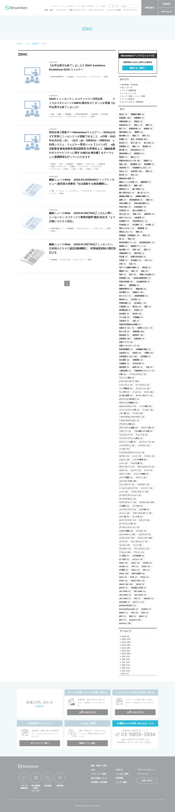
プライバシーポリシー (146, 769)
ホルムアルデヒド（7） (128, 406)
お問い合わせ (166, 11)
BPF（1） (123, 616)
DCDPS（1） (146, 609)
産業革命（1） (149, 214)
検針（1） (135, 271)
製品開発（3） (136, 164)
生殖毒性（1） (124, 221)
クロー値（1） (124, 516)
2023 (124, 645)
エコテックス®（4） (127, 538)
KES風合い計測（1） (139, 587)
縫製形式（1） (124, 189)
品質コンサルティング (77, 10)
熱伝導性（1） (124, 249)
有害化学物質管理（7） (142, 278)
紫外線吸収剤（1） (136, 200)
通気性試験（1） (125, 153)
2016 (123, 665)
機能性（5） (124, 271)
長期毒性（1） (124, 146)
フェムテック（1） (126, 434)
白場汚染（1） (124, 210)
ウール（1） (123, 541)
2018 (123, 659)
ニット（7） (137, 456)
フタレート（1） (125, 431)
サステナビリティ (130, 10)
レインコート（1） (126, 385)
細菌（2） (123, 200)
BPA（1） (123, 620)
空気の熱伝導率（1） (142, 203)
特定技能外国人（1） (147, 242)
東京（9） (133, 274)
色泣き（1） (123, 171)
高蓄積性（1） (139, 118)
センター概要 (100, 6)
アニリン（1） (139, 552)
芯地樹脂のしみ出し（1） (141, 167)
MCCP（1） (123, 587)
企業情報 (59, 785)
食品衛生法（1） (125, 125)
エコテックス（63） (145, 538)
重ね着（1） (123, 150)
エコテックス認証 (98, 774)
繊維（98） (138, 185)
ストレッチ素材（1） (141, 474)
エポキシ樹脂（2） (126, 531)
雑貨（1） (136, 135)
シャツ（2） (124, 491)
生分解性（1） (137, 224)
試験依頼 (166, 4)
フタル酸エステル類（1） (143, 431)
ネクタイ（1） (124, 456)
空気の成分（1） (125, 207)
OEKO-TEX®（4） (138, 580)
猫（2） (122, 239)
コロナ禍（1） (144, 509)
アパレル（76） (125, 552)
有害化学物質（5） (126, 281)
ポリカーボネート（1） (144, 395)
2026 (124, 636)
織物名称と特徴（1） (127, 178)
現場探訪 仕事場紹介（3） (129, 235)
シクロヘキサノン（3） (140, 491)
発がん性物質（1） (139, 210)
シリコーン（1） (147, 488)
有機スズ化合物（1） (147, 274)
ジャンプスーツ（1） (127, 484)
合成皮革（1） (124, 353)
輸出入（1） (135, 157)
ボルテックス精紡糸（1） (128, 402)
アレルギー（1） (125, 548)
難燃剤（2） (139, 132)
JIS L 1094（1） (140, 595)
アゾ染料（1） (124, 555)
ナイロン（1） (149, 456)
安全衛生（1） (124, 313)
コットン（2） (124, 513)
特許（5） (132, 239)
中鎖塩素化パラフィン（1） (144, 370)
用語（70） (137, 214)
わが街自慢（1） (138, 555)
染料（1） (123, 274)
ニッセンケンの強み (113, 10)
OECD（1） (140, 584)
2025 (124, 639)
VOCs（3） (135, 563)
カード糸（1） (137, 516)
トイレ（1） (123, 463)
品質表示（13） (138, 335)
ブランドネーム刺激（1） (128, 427)
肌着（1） (149, 171)
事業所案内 (149, 7)
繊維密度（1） (146, 182)
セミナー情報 (80, 6)
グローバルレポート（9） (142, 513)
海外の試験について (99, 778)
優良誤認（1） (124, 367)
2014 (124, 671)
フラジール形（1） (148, 427)
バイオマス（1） (144, 445)
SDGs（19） (124, 573)
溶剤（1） (147, 249)
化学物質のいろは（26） (128, 356)
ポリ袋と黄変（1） (126, 395)
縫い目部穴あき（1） (127, 192)
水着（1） (123, 264)
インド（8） (137, 545)
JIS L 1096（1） (125, 595)
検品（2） (145, 271)
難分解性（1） (124, 135)
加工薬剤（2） (124, 360)
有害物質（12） (125, 278)
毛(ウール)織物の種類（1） (129, 267)
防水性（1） (123, 143)
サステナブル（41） (147, 502)
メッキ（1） (136, 392)
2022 (124, 648)
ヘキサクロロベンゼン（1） (129, 420)
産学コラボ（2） (125, 217)
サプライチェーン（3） (128, 502)
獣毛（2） (147, 235)
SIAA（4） (135, 570)
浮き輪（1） (123, 256)
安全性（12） (137, 313)
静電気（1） (148, 128)
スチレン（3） (141, 477)
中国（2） (123, 374)
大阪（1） (136, 321)
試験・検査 (49, 10)
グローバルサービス (95, 10)
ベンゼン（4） (148, 410)
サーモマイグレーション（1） (130, 495)
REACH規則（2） (138, 573)
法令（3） (148, 260)
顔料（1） (149, 125)
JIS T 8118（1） (125, 591)
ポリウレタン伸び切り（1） (129, 399)
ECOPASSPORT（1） (127, 605)
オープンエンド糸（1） (128, 523)
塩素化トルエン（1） (145, 328)
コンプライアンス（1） (128, 509)
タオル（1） (123, 470)
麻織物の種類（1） (138, 114)
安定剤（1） (138, 310)
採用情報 (90, 6)
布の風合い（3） (140, 303)
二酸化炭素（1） (125, 370)
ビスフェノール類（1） (128, 442)
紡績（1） (149, 200)
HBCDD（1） (149, 598)
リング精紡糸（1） (126, 388)
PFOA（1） (145, 577)
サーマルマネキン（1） (128, 499)
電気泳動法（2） (125, 132)
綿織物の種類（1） (126, 196)
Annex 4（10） (125, 623)
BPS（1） (145, 612)
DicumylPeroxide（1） (129, 609)
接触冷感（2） (141, 289)
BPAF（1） (143, 616)
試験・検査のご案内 (99, 765)
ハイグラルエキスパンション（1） (132, 452)
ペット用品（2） (146, 406)
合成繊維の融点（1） (143, 349)
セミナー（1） (136, 470)
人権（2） (149, 367)
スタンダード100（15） (128, 481)
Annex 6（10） (135, 620)
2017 (123, 662)
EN (113, 6)
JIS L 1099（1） (140, 591)
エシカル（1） (141, 531)
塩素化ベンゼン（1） (127, 328)
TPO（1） (135, 566)
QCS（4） (123, 577)
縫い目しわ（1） (143, 192)
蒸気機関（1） (149, 164)
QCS (93, 769)
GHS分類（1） (124, 602)
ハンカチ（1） (124, 449)
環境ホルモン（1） (126, 232)
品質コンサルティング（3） (129, 345)
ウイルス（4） (125, 545)
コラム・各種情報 (66, 6)
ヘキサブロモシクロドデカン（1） (132, 417)
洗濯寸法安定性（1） (138, 256)
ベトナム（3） (137, 413)
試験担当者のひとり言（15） (130, 160)
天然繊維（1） (138, 317)
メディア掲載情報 (24, 786)
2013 (123, 673)
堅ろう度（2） (124, 331)
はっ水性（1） (124, 559)
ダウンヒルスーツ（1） (146, 466)
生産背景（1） (139, 217)
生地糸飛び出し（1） (140, 221)
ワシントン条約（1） (127, 377)
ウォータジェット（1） (139, 541)
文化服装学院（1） (143, 281)
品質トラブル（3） (126, 342)
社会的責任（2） (140, 207)
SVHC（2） (146, 566)
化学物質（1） (146, 356)
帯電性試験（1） (125, 303)
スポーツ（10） (125, 474)
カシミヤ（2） (144, 520)
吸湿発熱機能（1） (126, 349)
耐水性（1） (123, 175)
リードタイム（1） (143, 385)
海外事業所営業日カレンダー (35, 788)
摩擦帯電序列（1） (126, 289)
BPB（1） (133, 616)
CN (117, 6)
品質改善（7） (139, 338)
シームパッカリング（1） (128, 488)
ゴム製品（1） (124, 506)
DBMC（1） (123, 612)
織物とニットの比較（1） (128, 182)
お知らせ (55, 6)
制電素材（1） (138, 360)
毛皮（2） (133, 264)
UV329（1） (148, 563)
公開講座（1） (124, 363)
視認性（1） (148, 160)
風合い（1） (138, 125)
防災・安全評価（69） (139, 139)
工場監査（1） (124, 306)
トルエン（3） (124, 459)
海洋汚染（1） (139, 253)
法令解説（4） (136, 260)
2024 (124, 642)
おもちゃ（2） (137, 559)
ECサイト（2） (139, 602)
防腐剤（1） (123, 139)
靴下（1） (123, 128)
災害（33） (136, 249)
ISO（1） (137, 598)
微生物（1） (123, 299)
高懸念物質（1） (125, 121)
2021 (123, 650)
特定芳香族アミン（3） (128, 242)
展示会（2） (137, 306)
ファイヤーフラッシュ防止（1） (131, 438)
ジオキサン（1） (143, 484)
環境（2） (139, 232)
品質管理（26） (125, 338)
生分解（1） (150, 224)
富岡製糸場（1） (125, 310)
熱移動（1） (123, 246)
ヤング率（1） (124, 392)
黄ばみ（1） (123, 114)
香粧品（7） (138, 121)
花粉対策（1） (124, 167)
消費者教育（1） (125, 253)
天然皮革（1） (124, 321)
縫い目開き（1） (138, 189)
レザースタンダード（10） (129, 381)
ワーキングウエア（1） (138, 374)
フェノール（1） (142, 434)
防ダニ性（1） (136, 143)
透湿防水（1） (139, 153)
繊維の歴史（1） (125, 185)
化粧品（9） (137, 353)
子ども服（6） (124, 317)
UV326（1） (124, 566)
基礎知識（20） (139, 331)
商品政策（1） (124, 335)
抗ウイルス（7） (125, 296)
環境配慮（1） (142, 228)
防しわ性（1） (149, 143)
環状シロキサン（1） (127, 228)
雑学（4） (146, 135)
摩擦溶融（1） (134, 285)
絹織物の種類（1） (143, 196)
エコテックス (61, 10)
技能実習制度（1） (141, 296)
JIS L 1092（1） (125, 598)
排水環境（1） (124, 292)
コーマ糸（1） (137, 506)
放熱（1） (123, 285)
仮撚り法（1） (137, 367)
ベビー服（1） (124, 413)
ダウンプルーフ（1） (127, 466)
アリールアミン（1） (142, 548)
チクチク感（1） (137, 463)
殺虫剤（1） (146, 267)
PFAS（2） (123, 580)
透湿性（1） (123, 157)
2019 (123, 656)
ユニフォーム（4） (143, 388)
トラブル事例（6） (140, 459)
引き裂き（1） (136, 299)
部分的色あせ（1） (138, 150)
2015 (123, 668)
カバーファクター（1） (128, 520)
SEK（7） (146, 570)
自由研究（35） (137, 171)
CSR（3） (135, 612)
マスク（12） (149, 392)
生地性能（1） (124, 224)
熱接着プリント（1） (138, 246)
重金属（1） (147, 146)
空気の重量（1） (125, 203)
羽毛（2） (134, 175)
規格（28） (123, 164)
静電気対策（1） (135, 128)
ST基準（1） (124, 570)
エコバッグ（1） (145, 534)
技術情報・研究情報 (99, 782)
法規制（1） (123, 260)
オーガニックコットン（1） (129, 527)
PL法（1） (134, 577)
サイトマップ (142, 774)
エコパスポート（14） (127, 534)
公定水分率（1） (138, 363)
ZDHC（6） (124, 563)
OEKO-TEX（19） (126, 584)
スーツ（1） (148, 470)
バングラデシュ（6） (127, 445)
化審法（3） (149, 353)
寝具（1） (148, 306)
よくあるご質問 (122, 774)
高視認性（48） (125, 118)
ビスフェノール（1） (147, 442)
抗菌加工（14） (138, 292)
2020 (124, 653)
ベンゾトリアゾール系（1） (129, 410)
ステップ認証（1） (126, 477)
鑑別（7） (136, 146)
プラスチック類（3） (127, 424)
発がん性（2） (124, 214)
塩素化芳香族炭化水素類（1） (130, 324)
